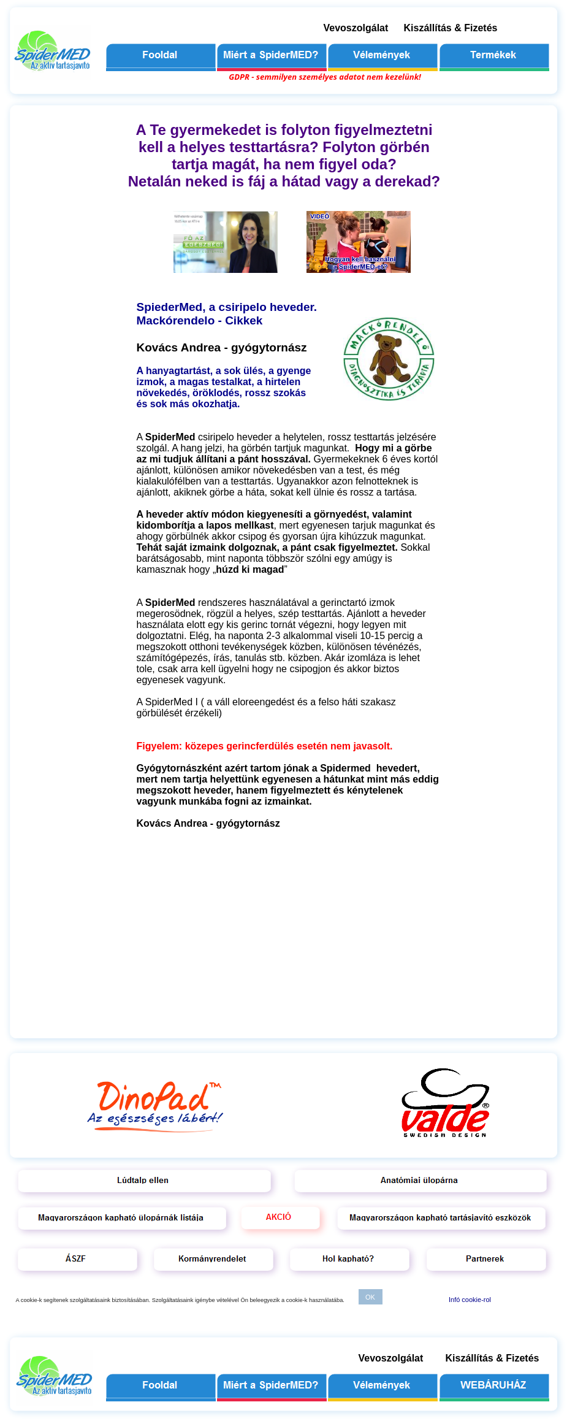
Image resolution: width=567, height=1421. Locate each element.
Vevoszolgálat (356, 28)
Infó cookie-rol (470, 1299)
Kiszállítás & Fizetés (451, 28)
